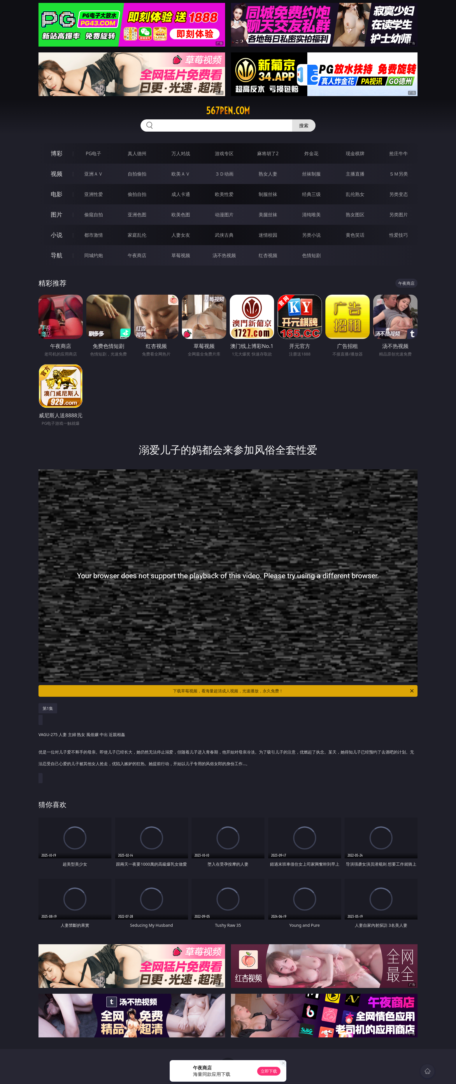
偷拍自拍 (137, 194)
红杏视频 (268, 255)
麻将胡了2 (267, 153)
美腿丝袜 (268, 214)
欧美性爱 (224, 194)
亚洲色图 (137, 214)
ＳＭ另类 (398, 174)
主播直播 (355, 174)
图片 (56, 214)
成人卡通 (180, 194)
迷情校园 (268, 235)
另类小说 (311, 235)
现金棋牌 (355, 153)
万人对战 (180, 153)
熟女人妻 (268, 174)
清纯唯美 (311, 214)
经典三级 (311, 194)
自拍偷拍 (137, 174)
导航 (56, 255)
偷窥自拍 (93, 214)
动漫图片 (224, 214)
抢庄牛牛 (398, 153)
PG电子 (93, 153)
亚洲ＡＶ (93, 174)
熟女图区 (355, 214)
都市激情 (93, 235)
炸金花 (311, 153)
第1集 (48, 708)
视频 (56, 174)
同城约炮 (93, 255)
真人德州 (137, 153)
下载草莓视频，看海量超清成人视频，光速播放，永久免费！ (294, 690)
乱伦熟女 (355, 194)
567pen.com (228, 110)
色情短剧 (311, 255)
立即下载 (269, 1071)
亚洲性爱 (93, 194)
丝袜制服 (311, 174)
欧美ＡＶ (180, 174)
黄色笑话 (355, 235)
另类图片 (398, 214)
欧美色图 (180, 214)
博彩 (56, 153)
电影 (56, 194)
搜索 (303, 125)
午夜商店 (137, 255)
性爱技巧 (398, 235)
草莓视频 (180, 255)
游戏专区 (224, 153)
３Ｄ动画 (224, 174)
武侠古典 (224, 235)
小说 (56, 235)
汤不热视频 (224, 255)
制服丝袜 (268, 194)
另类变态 (398, 194)
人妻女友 (180, 235)
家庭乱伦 (137, 235)
